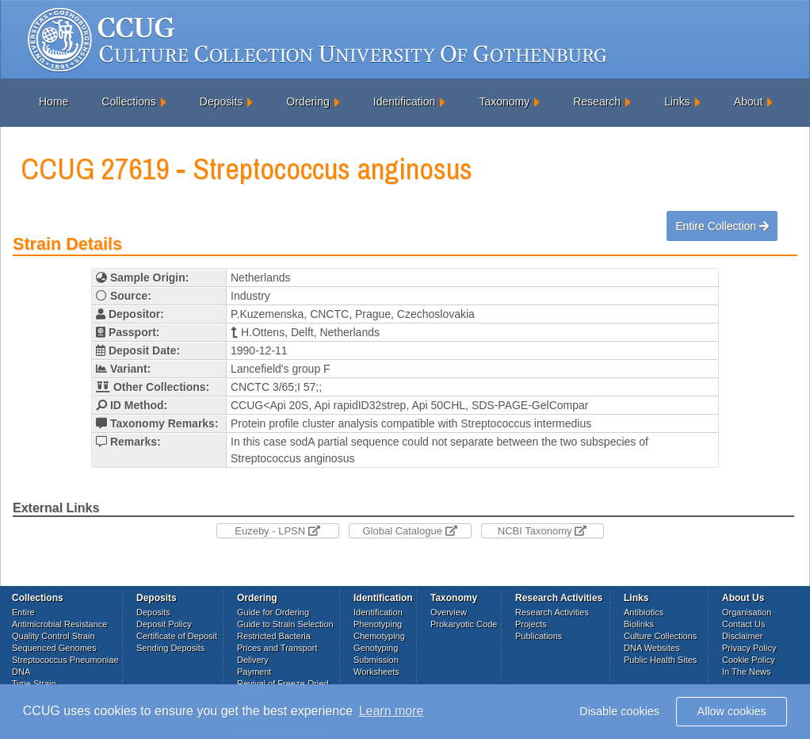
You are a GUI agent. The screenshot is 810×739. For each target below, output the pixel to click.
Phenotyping (377, 624)
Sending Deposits (170, 648)
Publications (538, 636)
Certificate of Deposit (176, 636)
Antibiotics (643, 612)
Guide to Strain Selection (285, 624)
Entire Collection (722, 226)
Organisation (746, 612)
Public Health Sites (660, 659)
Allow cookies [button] (731, 711)
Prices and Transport (277, 648)
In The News (746, 671)
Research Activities (552, 612)
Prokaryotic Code (463, 624)
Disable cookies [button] (619, 711)
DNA (21, 671)
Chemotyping (379, 636)
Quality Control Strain (53, 636)
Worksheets (376, 671)
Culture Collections (660, 636)
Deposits (221, 101)
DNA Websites (652, 648)
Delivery (253, 659)
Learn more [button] (391, 711)
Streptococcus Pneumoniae (65, 659)
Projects (531, 624)
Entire (23, 612)
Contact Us (743, 624)
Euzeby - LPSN (277, 531)
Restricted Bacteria (274, 636)
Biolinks (639, 624)
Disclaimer (742, 636)
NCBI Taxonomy (542, 531)
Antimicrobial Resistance (59, 624)
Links (677, 101)
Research (597, 101)
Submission (376, 659)
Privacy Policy (749, 648)
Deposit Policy (164, 624)
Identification (404, 101)
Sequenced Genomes (54, 648)
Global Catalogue (409, 531)
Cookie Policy (748, 659)
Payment (254, 671)
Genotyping (375, 648)
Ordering (307, 101)
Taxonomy (504, 101)
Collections (128, 101)
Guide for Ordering (273, 612)
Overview (448, 612)
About (748, 101)
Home (53, 101)
